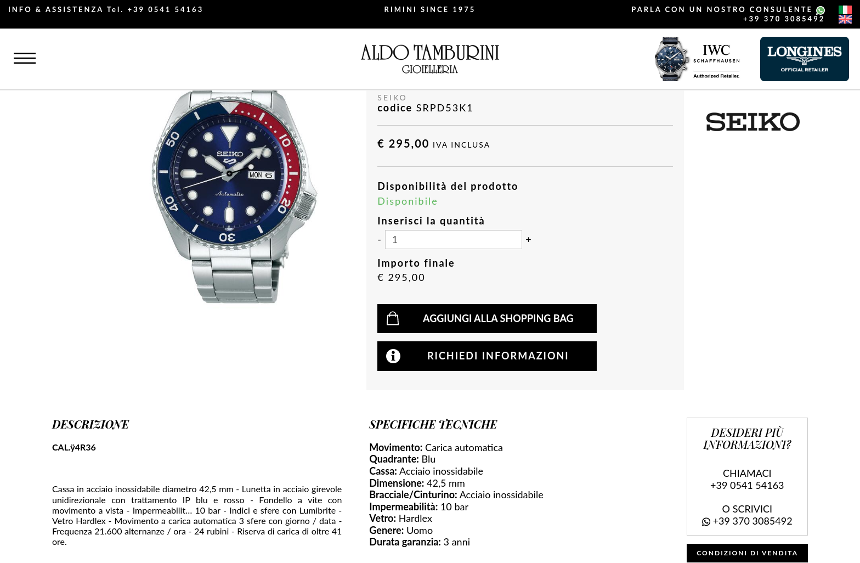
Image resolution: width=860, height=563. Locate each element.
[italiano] (845, 9)
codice (394, 108)
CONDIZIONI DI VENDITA (747, 553)
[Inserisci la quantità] (453, 239)
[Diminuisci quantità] (379, 240)
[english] (845, 19)
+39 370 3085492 (784, 18)
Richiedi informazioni (498, 356)
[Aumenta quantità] (528, 240)
